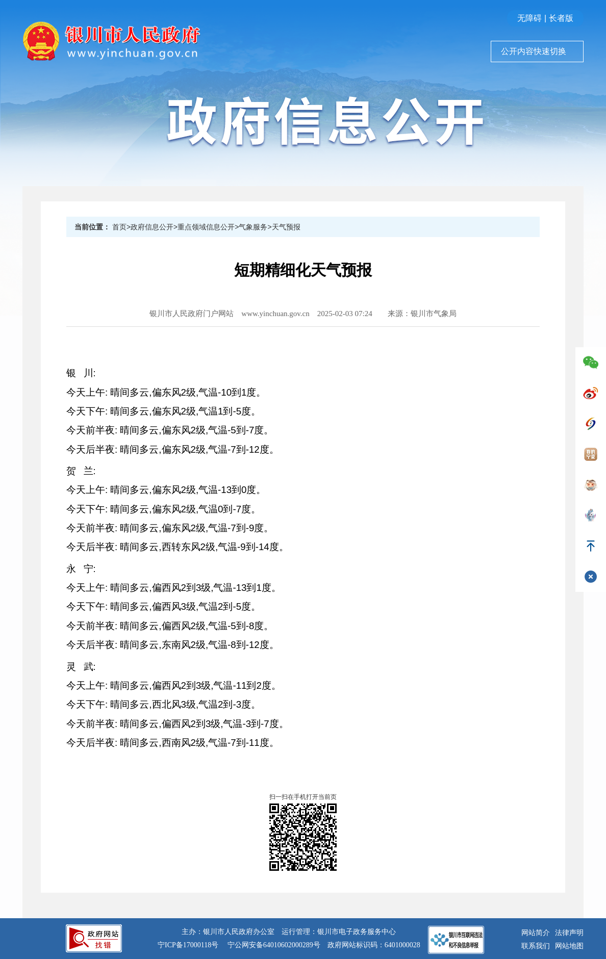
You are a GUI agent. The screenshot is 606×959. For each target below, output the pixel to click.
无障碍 (529, 18)
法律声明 (569, 933)
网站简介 (535, 933)
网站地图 (569, 946)
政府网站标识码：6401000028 (373, 945)
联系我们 (535, 946)
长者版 (561, 18)
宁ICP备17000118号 (188, 945)
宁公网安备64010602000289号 (274, 945)
